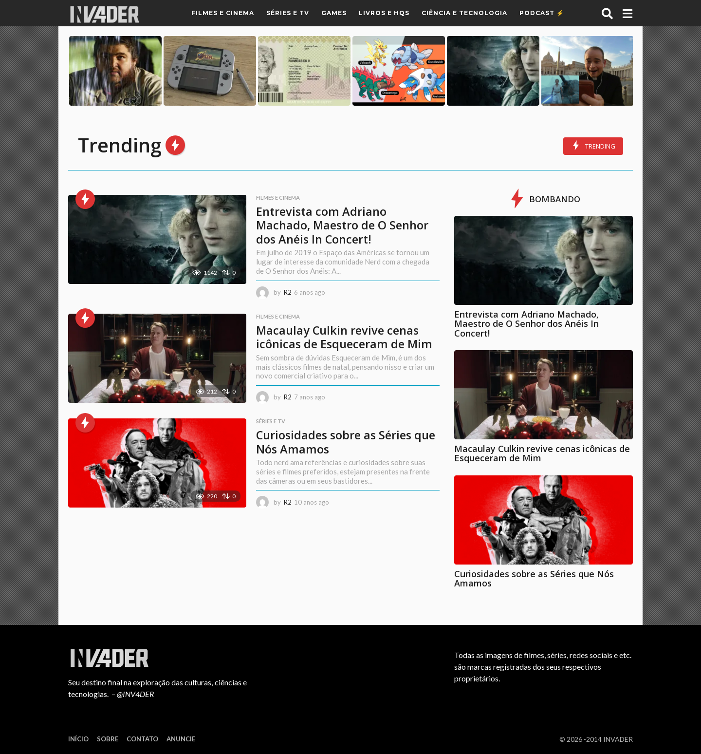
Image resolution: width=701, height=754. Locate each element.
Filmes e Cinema (222, 13)
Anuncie (180, 739)
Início (78, 739)
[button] (607, 13)
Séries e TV (287, 13)
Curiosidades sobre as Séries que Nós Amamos (340, 455)
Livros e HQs (384, 13)
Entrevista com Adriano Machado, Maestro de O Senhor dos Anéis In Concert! (341, 224)
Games (334, 13)
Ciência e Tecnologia (464, 13)
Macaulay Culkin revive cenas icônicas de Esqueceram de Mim (344, 343)
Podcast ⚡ (541, 13)
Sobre (107, 739)
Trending (593, 145)
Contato (142, 739)
